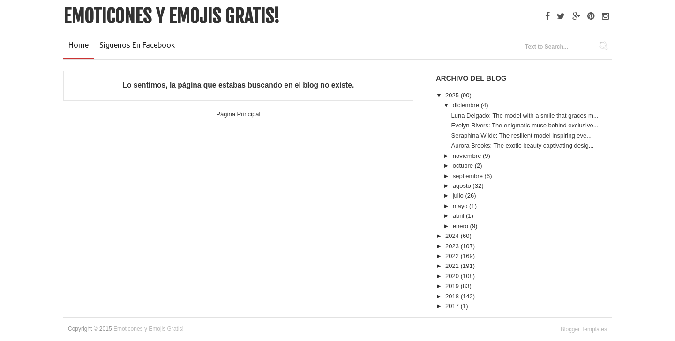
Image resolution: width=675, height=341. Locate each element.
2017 (453, 306)
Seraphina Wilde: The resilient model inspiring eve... (521, 135)
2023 (453, 246)
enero (461, 226)
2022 (453, 255)
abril (459, 215)
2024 (453, 235)
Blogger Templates (584, 329)
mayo (461, 205)
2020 (453, 276)
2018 (453, 296)
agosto (463, 185)
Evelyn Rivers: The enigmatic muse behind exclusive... (524, 125)
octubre (464, 165)
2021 (453, 265)
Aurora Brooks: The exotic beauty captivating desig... (522, 145)
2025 (453, 95)
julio (459, 195)
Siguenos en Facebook (137, 45)
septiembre (469, 175)
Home (78, 45)
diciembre (467, 105)
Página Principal (238, 114)
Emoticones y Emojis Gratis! (171, 16)
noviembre (468, 155)
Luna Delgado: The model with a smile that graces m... (524, 115)
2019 (453, 285)
